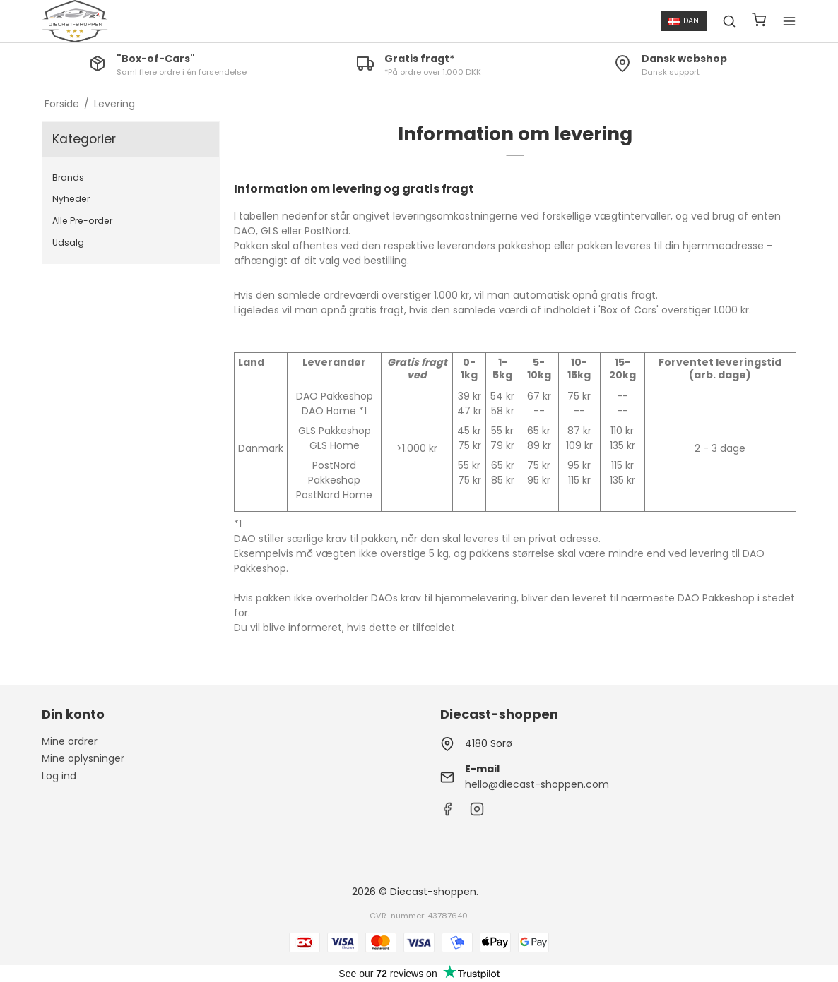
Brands (68, 178)
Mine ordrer (70, 741)
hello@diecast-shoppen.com (537, 784)
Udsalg (68, 242)
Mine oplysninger (83, 758)
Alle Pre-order (82, 221)
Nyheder (71, 199)
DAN (683, 21)
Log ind (59, 776)
